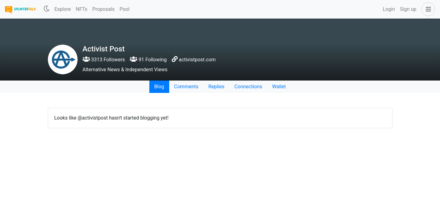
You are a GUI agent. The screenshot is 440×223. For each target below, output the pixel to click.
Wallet (279, 87)
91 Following (148, 60)
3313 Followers (104, 60)
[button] (427, 9)
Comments (186, 87)
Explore (62, 9)
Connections (248, 87)
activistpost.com (197, 60)
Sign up (408, 9)
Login (389, 9)
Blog (159, 87)
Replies (216, 87)
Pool (124, 9)
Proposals (103, 9)
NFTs (81, 9)
